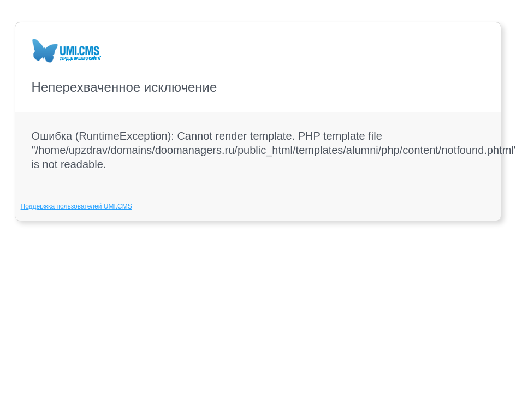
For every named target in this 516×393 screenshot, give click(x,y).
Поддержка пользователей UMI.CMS (76, 206)
